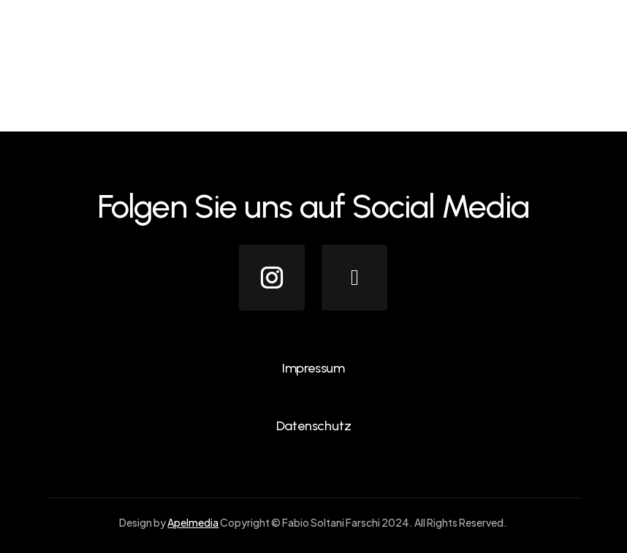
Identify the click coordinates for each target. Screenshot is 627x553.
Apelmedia (192, 522)
